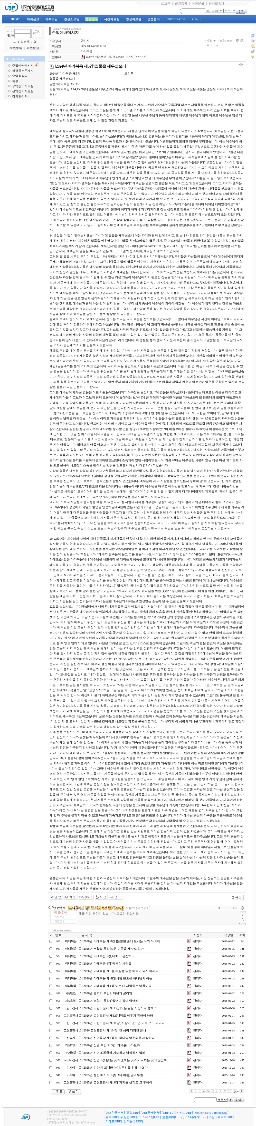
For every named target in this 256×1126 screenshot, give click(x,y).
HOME (15, 19)
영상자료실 (133, 19)
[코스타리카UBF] (194, 1117)
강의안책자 (19, 96)
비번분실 (198, 3)
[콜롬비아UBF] (172, 1117)
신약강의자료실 (23, 91)
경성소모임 (71, 19)
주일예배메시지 (23, 65)
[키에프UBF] (113, 1121)
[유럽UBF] (133, 1112)
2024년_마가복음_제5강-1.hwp (102, 56)
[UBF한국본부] (115, 1112)
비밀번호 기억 (27, 42)
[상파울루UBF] (132, 1121)
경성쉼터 (153, 19)
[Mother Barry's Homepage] (210, 1112)
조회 (242, 935)
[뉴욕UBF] (112, 1117)
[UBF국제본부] (151, 1112)
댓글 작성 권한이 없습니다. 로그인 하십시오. (159, 918)
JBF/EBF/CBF (175, 19)
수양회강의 (19, 76)
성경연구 (92, 19)
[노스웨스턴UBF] (149, 1117)
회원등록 (181, 3)
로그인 (165, 3)
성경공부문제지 (23, 71)
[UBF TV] (168, 1112)
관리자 (85, 40)
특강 (15, 81)
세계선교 (33, 19)
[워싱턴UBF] (128, 1117)
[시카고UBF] (184, 1112)
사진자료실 (111, 19)
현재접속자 (216, 3)
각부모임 (51, 19)
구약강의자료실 (23, 86)
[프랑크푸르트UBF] (220, 1117)
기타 (195, 19)
